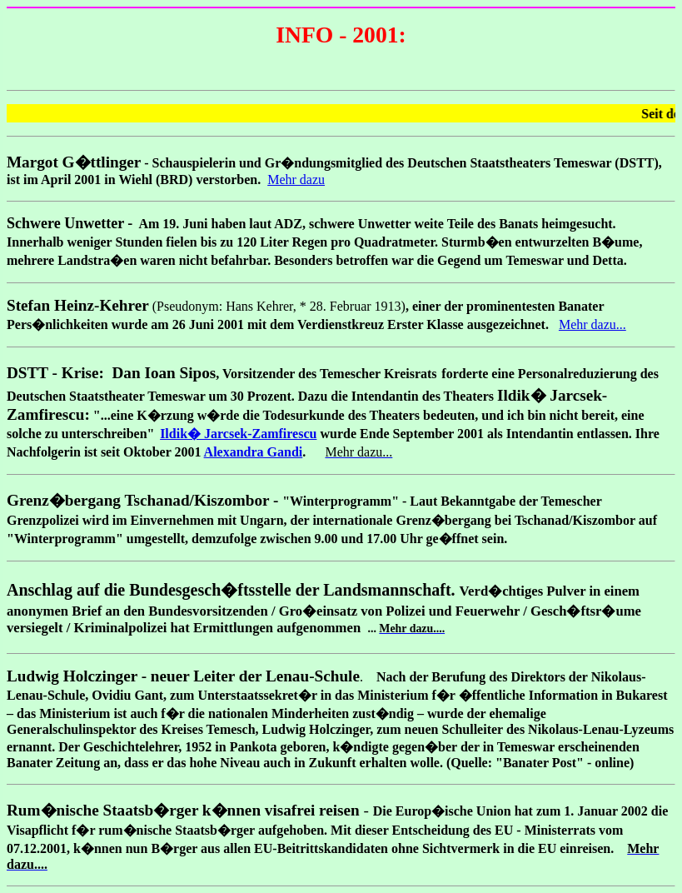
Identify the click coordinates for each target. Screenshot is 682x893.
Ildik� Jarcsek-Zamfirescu (238, 434)
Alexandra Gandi (253, 452)
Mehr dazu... (592, 324)
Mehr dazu (296, 179)
